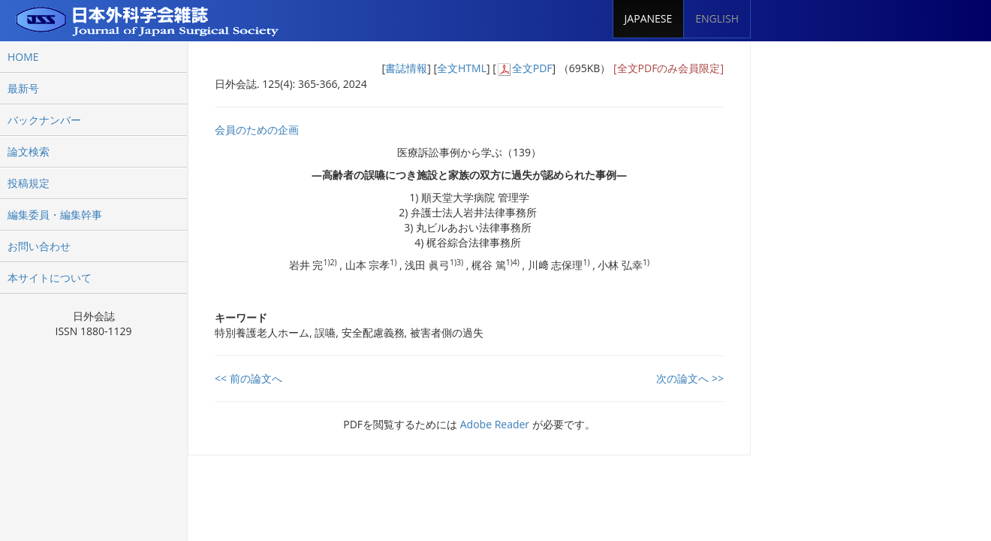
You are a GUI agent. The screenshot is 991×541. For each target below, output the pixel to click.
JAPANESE (649, 18)
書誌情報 (406, 68)
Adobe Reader (494, 424)
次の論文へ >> (690, 378)
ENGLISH (717, 18)
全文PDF (532, 68)
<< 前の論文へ (248, 378)
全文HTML (461, 68)
